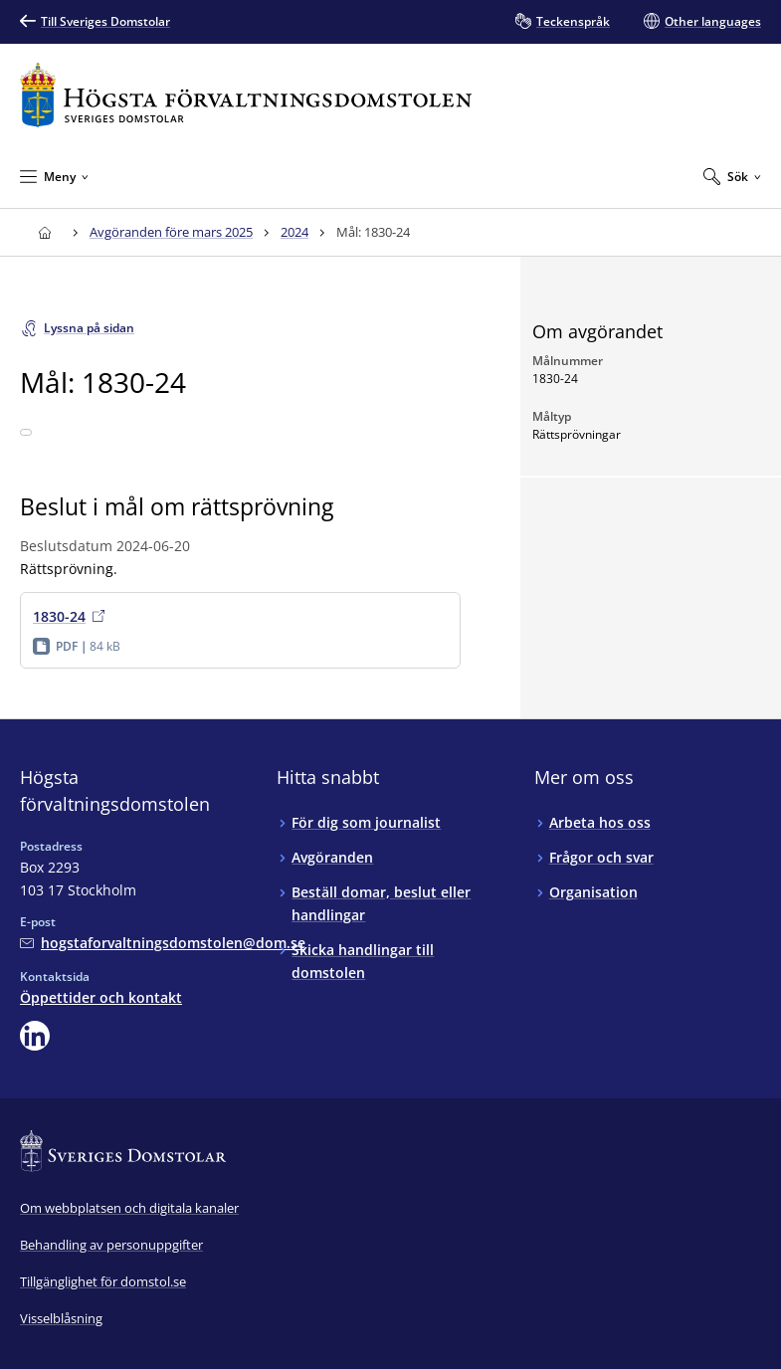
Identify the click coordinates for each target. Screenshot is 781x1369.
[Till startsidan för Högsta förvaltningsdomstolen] (246, 95)
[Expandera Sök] (732, 176)
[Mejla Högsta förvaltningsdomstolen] (162, 942)
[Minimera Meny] (54, 176)
